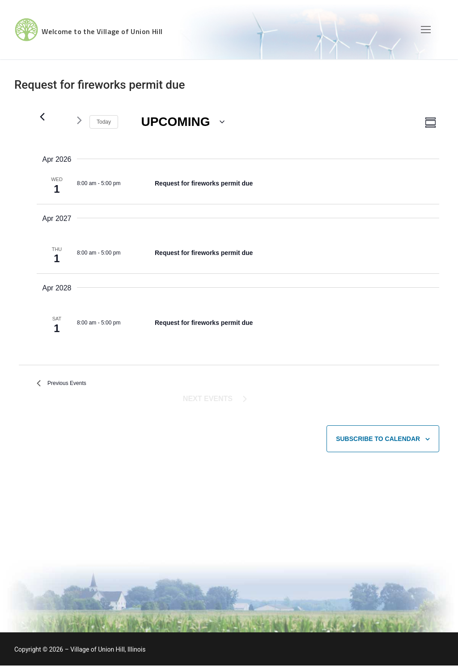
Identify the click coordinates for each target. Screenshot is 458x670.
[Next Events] (77, 120)
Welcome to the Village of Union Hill (141, 29)
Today (104, 122)
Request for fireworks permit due (204, 183)
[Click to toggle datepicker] (183, 122)
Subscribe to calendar (378, 442)
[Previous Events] (42, 116)
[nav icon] (425, 29)
